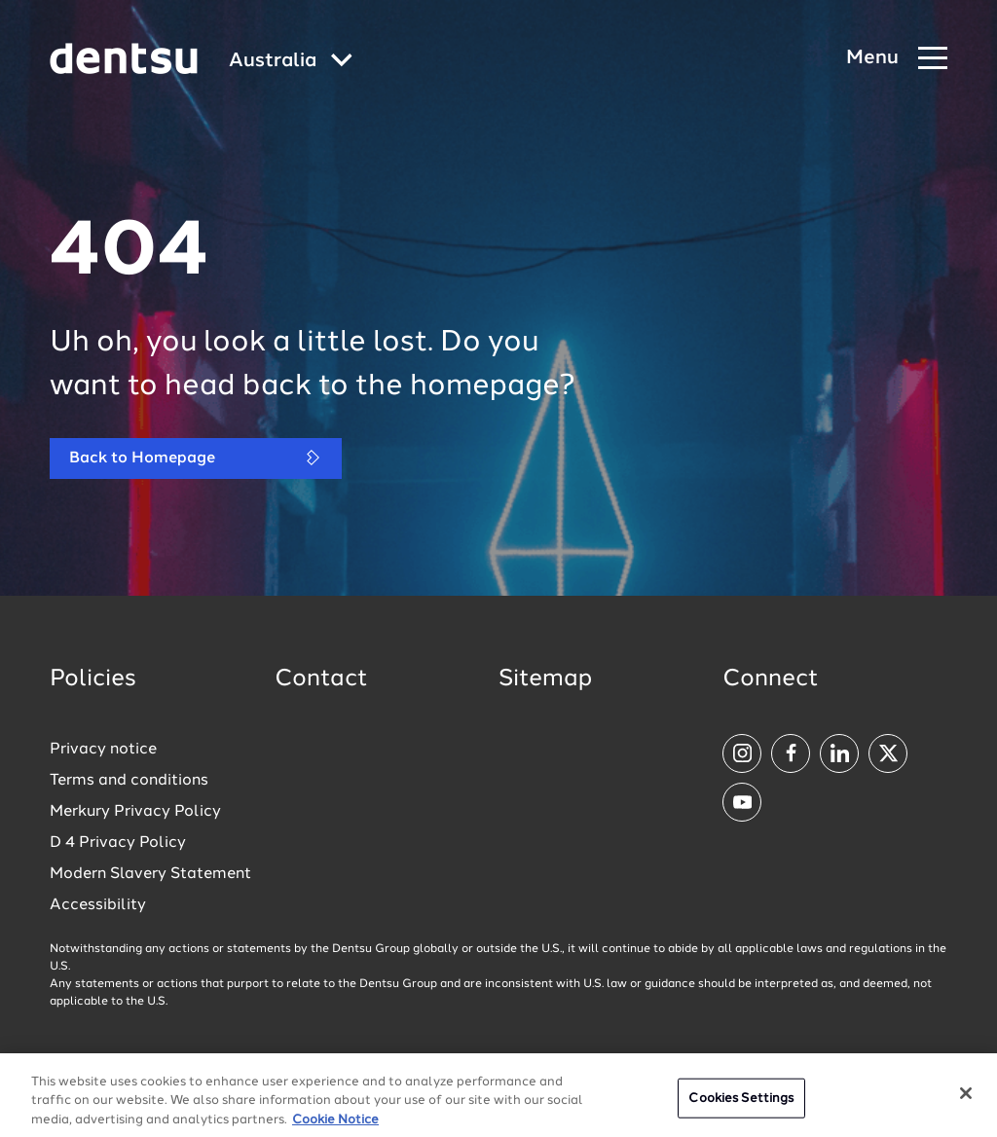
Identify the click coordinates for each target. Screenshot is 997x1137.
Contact (321, 679)
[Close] (965, 1103)
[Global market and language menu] (290, 62)
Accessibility (98, 905)
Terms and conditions (129, 781)
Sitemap (545, 679)
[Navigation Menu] (896, 59)
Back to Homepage (195, 458)
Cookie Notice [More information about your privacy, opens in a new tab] (335, 1129)
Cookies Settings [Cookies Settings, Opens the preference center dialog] (741, 1107)
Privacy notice (103, 749)
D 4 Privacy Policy (118, 843)
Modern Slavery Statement (150, 874)
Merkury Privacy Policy (135, 812)
